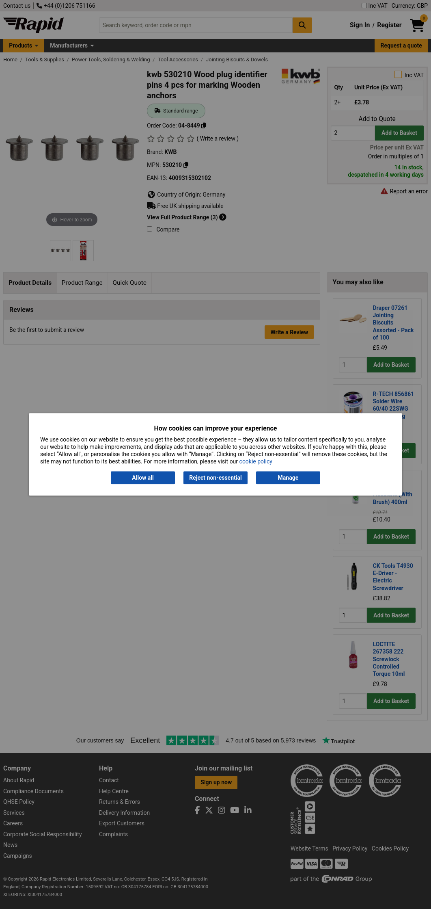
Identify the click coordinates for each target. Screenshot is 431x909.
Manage (288, 477)
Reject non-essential (215, 477)
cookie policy (255, 462)
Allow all (142, 477)
